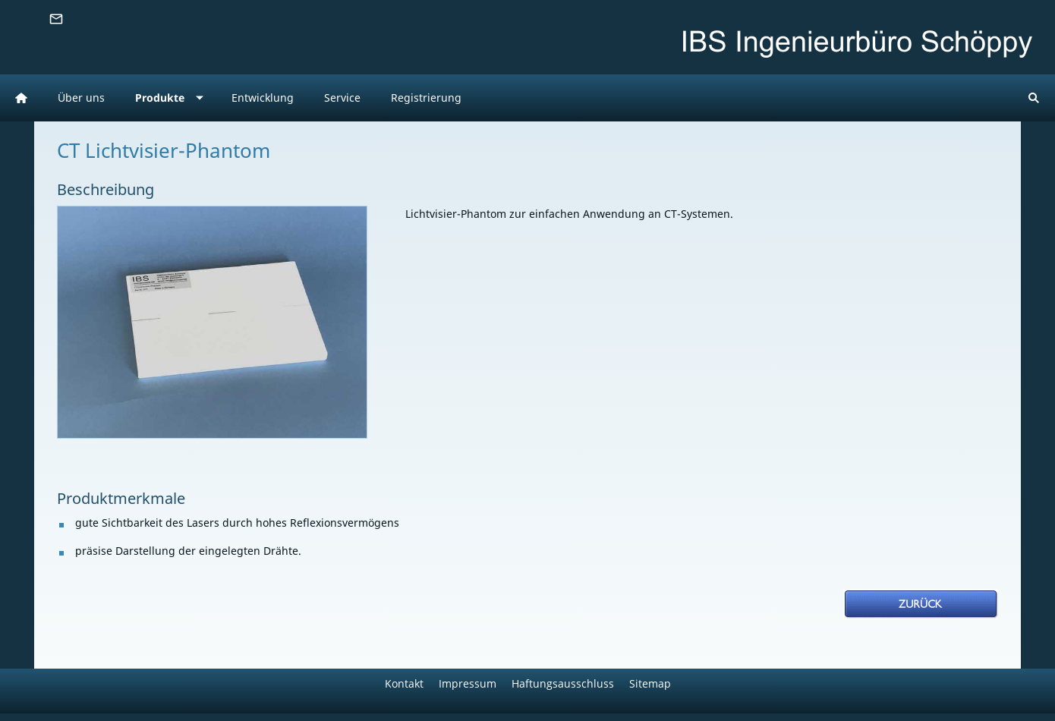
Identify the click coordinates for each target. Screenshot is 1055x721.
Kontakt (404, 683)
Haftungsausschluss (563, 683)
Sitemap (650, 683)
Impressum (467, 683)
